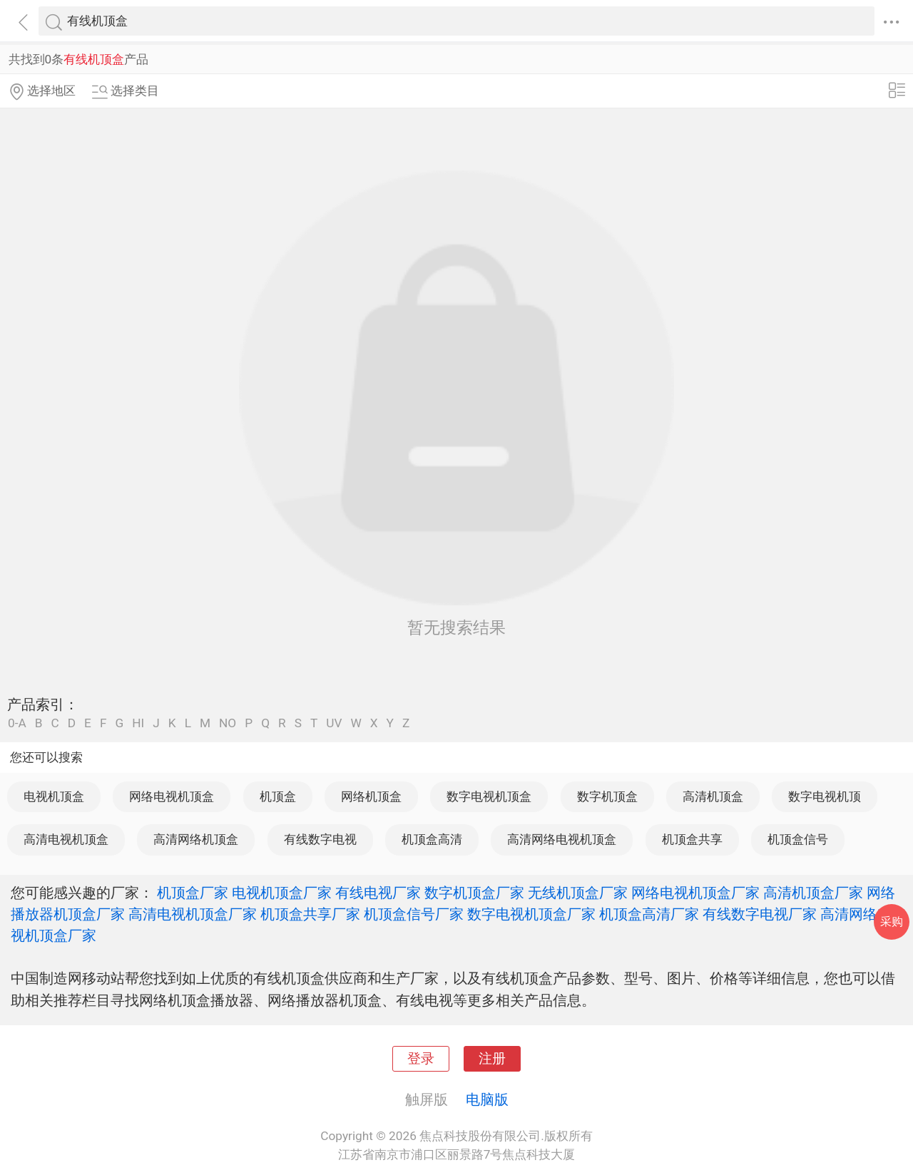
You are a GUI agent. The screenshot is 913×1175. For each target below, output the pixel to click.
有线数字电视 (320, 839)
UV (334, 723)
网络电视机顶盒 (171, 796)
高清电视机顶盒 (66, 839)
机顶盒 (278, 796)
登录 (420, 1059)
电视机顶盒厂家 (282, 892)
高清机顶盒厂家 (813, 892)
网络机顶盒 (371, 796)
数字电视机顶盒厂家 (531, 914)
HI (138, 723)
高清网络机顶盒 (195, 839)
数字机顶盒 (607, 796)
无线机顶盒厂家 (578, 892)
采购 (891, 921)
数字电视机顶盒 (489, 796)
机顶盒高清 (432, 839)
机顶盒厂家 (192, 892)
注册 (492, 1059)
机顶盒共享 (692, 839)
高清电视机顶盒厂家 (192, 914)
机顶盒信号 (797, 839)
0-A (17, 723)
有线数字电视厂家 (760, 914)
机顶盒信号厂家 (414, 914)
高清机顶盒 (713, 796)
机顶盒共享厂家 (310, 914)
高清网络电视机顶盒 (561, 839)
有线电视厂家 (378, 892)
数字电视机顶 (824, 796)
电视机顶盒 (54, 796)
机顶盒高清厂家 (649, 914)
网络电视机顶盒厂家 (695, 892)
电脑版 (487, 1099)
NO (227, 723)
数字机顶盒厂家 (474, 892)
